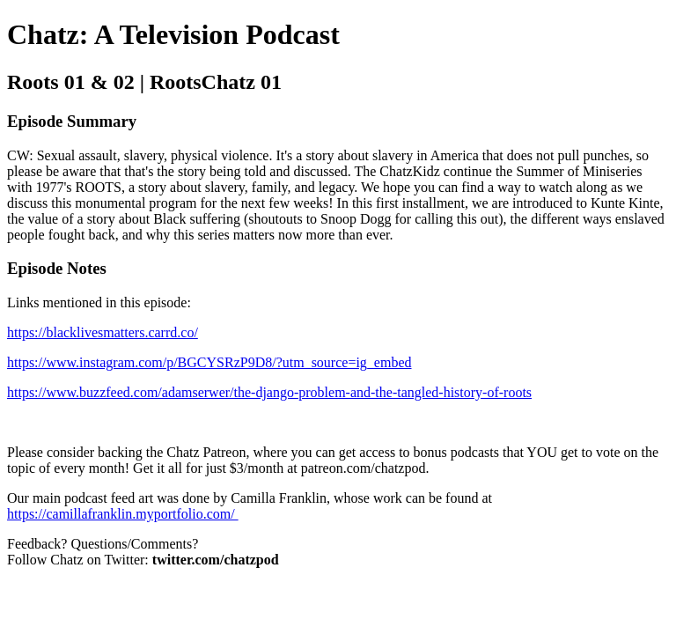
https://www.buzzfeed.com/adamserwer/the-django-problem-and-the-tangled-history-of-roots (269, 392)
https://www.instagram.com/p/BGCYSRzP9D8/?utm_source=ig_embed (209, 362)
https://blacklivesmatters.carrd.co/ (102, 332)
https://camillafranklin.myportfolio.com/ (123, 513)
